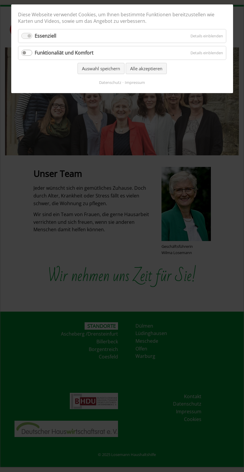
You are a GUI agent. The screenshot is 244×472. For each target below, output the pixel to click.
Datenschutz (110, 82)
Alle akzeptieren (146, 68)
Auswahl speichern (101, 68)
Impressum (135, 82)
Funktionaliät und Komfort (64, 53)
